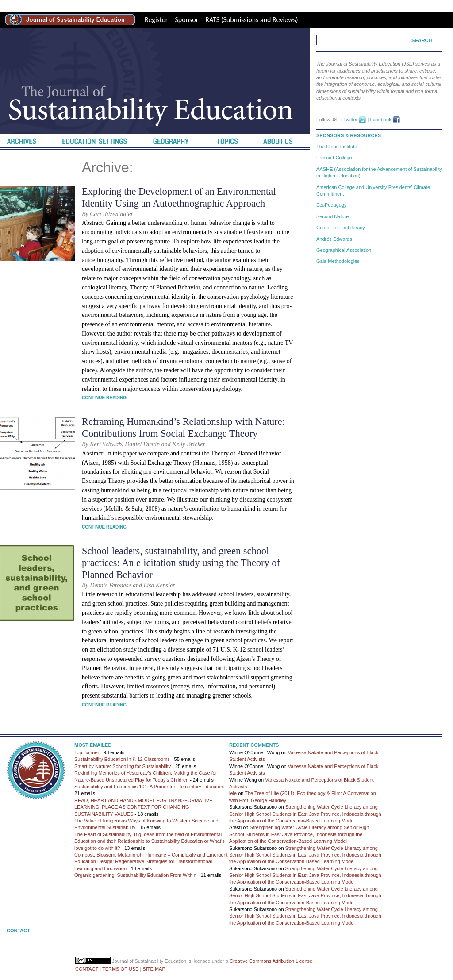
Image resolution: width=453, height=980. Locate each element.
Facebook (380, 119)
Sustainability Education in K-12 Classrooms (122, 759)
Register (156, 19)
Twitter (350, 119)
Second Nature (332, 216)
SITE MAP (153, 969)
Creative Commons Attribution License (271, 961)
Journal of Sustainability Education (149, 961)
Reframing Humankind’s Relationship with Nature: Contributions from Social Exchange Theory (183, 427)
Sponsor (186, 19)
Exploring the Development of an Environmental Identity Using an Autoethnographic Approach (179, 197)
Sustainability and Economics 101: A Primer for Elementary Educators (149, 786)
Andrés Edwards (334, 239)
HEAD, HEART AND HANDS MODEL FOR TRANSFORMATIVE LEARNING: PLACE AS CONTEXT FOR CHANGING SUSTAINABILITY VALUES (143, 807)
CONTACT (86, 969)
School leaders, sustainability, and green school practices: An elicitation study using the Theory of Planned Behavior (181, 562)
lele (233, 793)
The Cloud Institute (336, 146)
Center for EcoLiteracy (340, 227)
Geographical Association (343, 250)
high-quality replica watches (102, 5)
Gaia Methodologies (338, 261)
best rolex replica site (30, 5)
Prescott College (334, 157)
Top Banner (86, 752)
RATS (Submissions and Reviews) (251, 19)
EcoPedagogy (331, 205)
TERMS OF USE (120, 969)
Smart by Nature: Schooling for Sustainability (122, 766)
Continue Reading (104, 397)
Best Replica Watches (175, 5)
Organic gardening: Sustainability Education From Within (135, 875)
